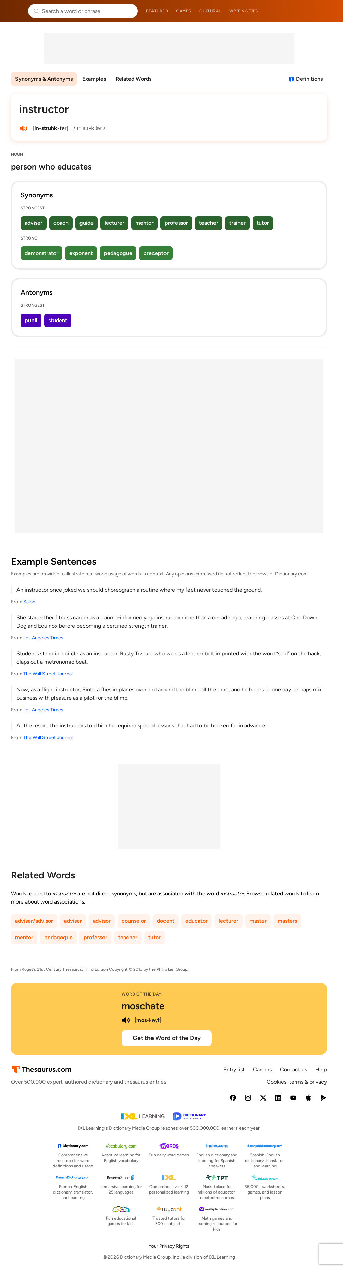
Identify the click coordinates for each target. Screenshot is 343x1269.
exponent (81, 253)
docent (165, 921)
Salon (29, 602)
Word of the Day (142, 994)
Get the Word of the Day (167, 1038)
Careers (262, 1069)
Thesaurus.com (15, 11)
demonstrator (41, 253)
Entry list (234, 1069)
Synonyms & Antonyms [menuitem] (44, 78)
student (57, 320)
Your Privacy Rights (169, 1246)
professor (176, 223)
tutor (263, 223)
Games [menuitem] (183, 11)
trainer (237, 223)
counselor (134, 921)
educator (196, 921)
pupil (31, 320)
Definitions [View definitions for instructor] (309, 78)
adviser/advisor (34, 921)
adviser (33, 223)
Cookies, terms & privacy (297, 1082)
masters (287, 921)
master (258, 921)
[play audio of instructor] (23, 128)
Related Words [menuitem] (133, 78)
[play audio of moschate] (126, 1020)
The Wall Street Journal (48, 674)
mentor (144, 223)
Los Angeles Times (43, 638)
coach (61, 223)
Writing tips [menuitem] (243, 11)
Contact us (293, 1069)
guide (86, 223)
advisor (102, 921)
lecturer (114, 223)
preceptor (156, 253)
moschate (143, 1006)
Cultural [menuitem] (210, 11)
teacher (208, 223)
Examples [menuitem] (94, 78)
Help (321, 1069)
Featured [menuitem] (157, 11)
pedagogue (118, 253)
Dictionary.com (328, 11)
